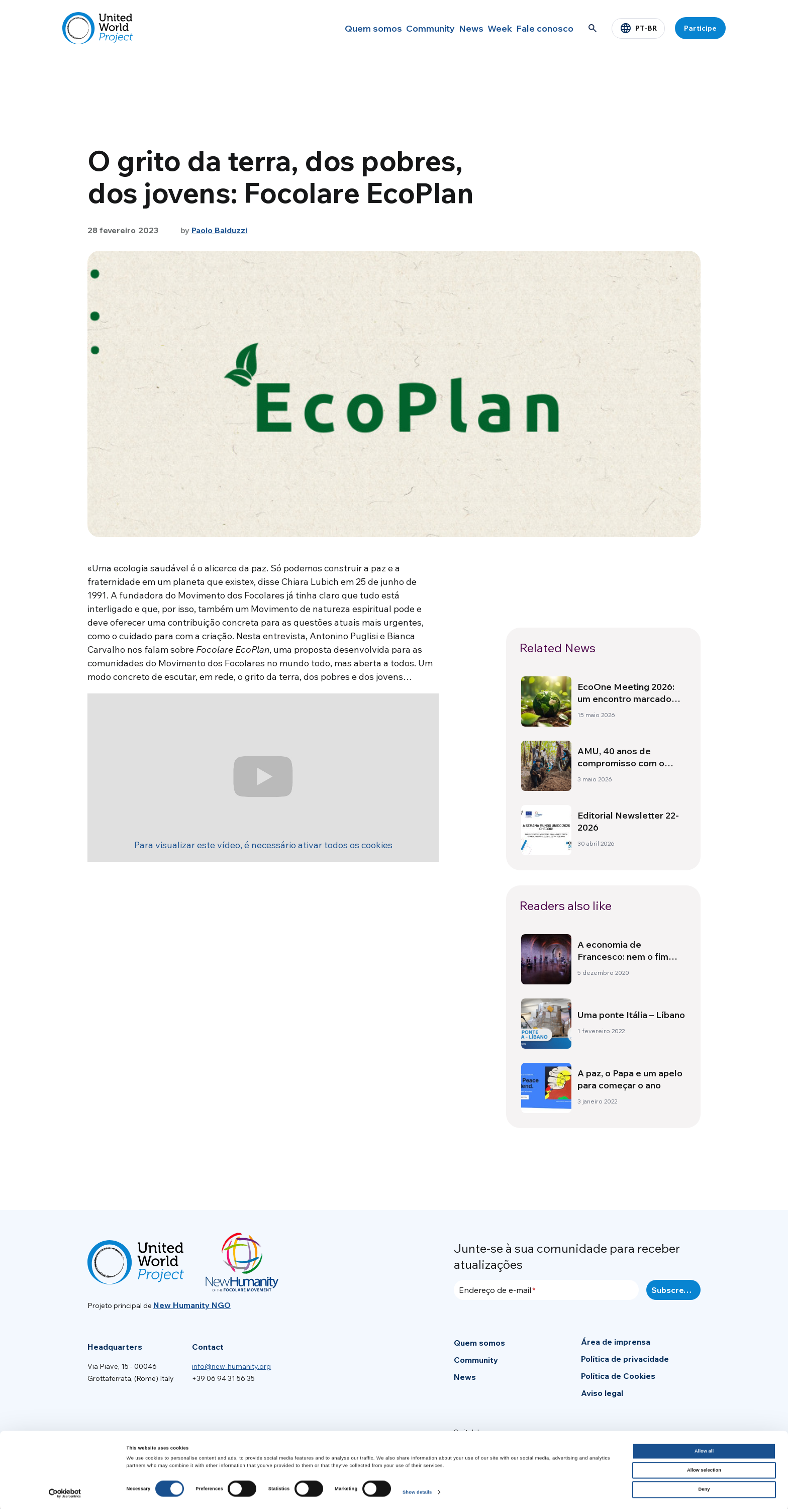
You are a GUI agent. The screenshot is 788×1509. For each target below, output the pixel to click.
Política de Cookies (618, 1376)
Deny (704, 1488)
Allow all (704, 1449)
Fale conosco (542, 28)
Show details (417, 1490)
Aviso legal (602, 1393)
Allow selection (704, 1469)
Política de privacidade (625, 1359)
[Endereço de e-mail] (546, 1290)
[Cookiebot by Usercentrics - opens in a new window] (65, 1492)
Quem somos (338, 28)
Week (489, 28)
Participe (700, 28)
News (450, 28)
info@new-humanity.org (231, 1366)
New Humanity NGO (192, 1305)
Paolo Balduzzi (219, 230)
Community (401, 28)
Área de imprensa (615, 1342)
